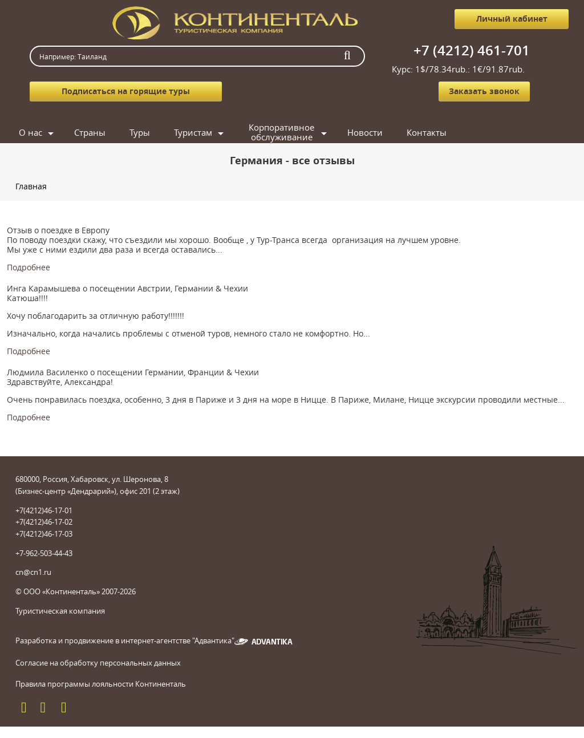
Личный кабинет (512, 18)
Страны (90, 132)
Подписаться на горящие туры (126, 91)
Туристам (193, 132)
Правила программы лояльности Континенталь (100, 684)
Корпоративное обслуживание (281, 133)
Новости (365, 132)
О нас (30, 132)
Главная (31, 186)
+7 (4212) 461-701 (471, 50)
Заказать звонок (484, 91)
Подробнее (28, 267)
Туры (139, 132)
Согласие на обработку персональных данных (98, 663)
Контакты (427, 132)
